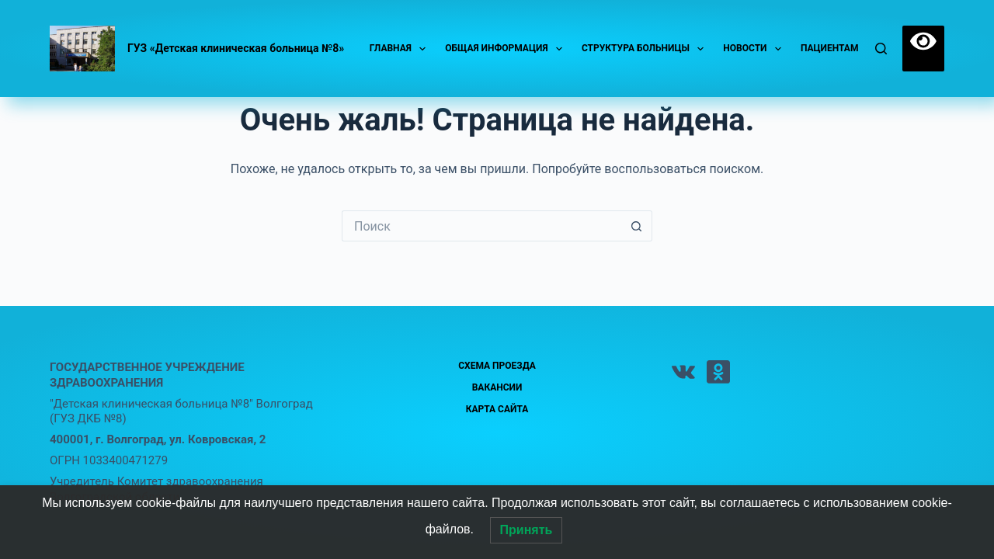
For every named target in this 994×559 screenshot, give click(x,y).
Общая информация (506, 49)
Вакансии (497, 387)
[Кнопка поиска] (636, 225)
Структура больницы (646, 49)
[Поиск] (881, 48)
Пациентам (840, 49)
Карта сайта (497, 409)
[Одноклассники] (718, 372)
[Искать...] (481, 225)
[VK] (683, 372)
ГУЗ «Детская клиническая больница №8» (235, 48)
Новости (755, 49)
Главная (401, 49)
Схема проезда (497, 365)
